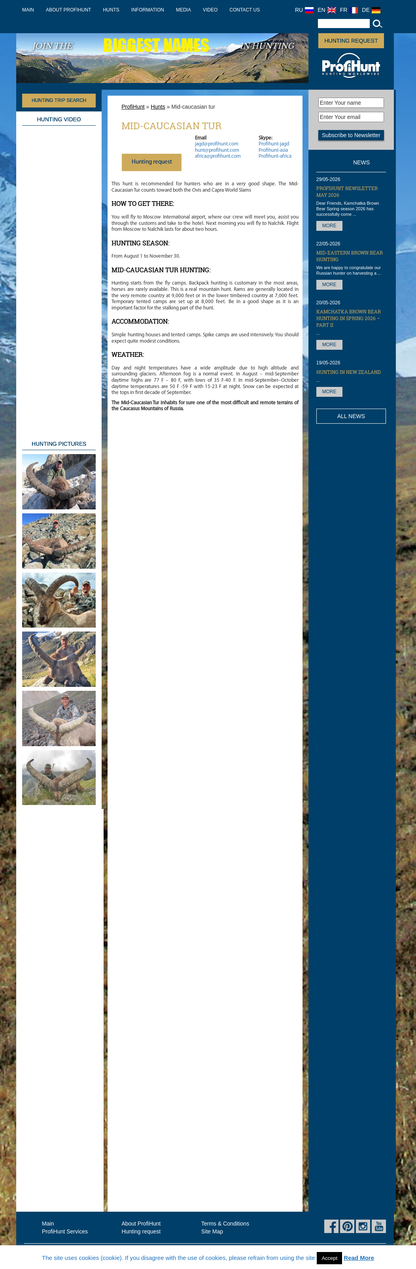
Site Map (212, 1231)
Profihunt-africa (275, 156)
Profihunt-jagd (274, 144)
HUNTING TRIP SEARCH (59, 100)
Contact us (244, 10)
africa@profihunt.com (218, 156)
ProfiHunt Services (65, 1231)
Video (210, 10)
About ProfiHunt (68, 10)
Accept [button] (329, 1258)
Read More (359, 1257)
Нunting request (152, 162)
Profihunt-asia (273, 150)
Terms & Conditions (225, 1223)
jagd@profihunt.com (216, 144)
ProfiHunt (132, 107)
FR (349, 10)
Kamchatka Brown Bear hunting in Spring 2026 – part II (348, 318)
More (329, 225)
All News (351, 416)
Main (28, 10)
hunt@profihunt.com (217, 150)
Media (183, 10)
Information (147, 10)
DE (371, 10)
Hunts (111, 10)
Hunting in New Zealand (348, 372)
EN (327, 10)
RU (304, 10)
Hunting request (351, 41)
